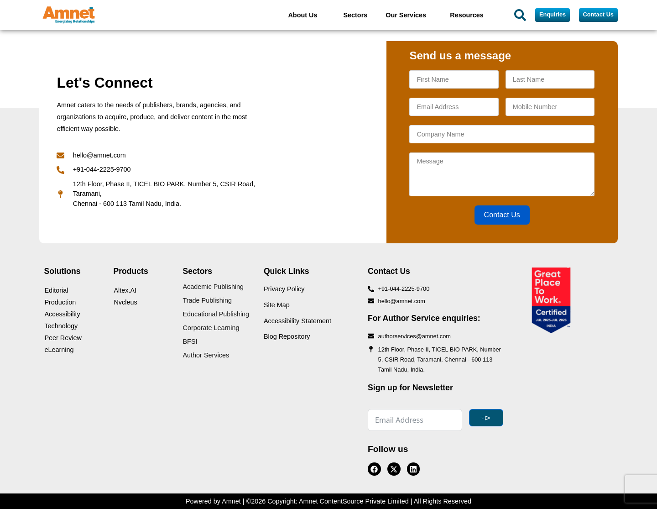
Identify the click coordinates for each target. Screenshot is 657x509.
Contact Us (502, 215)
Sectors (355, 15)
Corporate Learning (211, 327)
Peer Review (63, 337)
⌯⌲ (485, 417)
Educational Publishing (216, 314)
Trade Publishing (207, 300)
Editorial (56, 290)
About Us (302, 15)
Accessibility (62, 314)
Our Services (406, 15)
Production (60, 302)
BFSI (190, 341)
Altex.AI (125, 290)
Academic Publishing (213, 286)
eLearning (58, 349)
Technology (61, 326)
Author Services (206, 355)
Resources (467, 15)
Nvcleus (125, 302)
